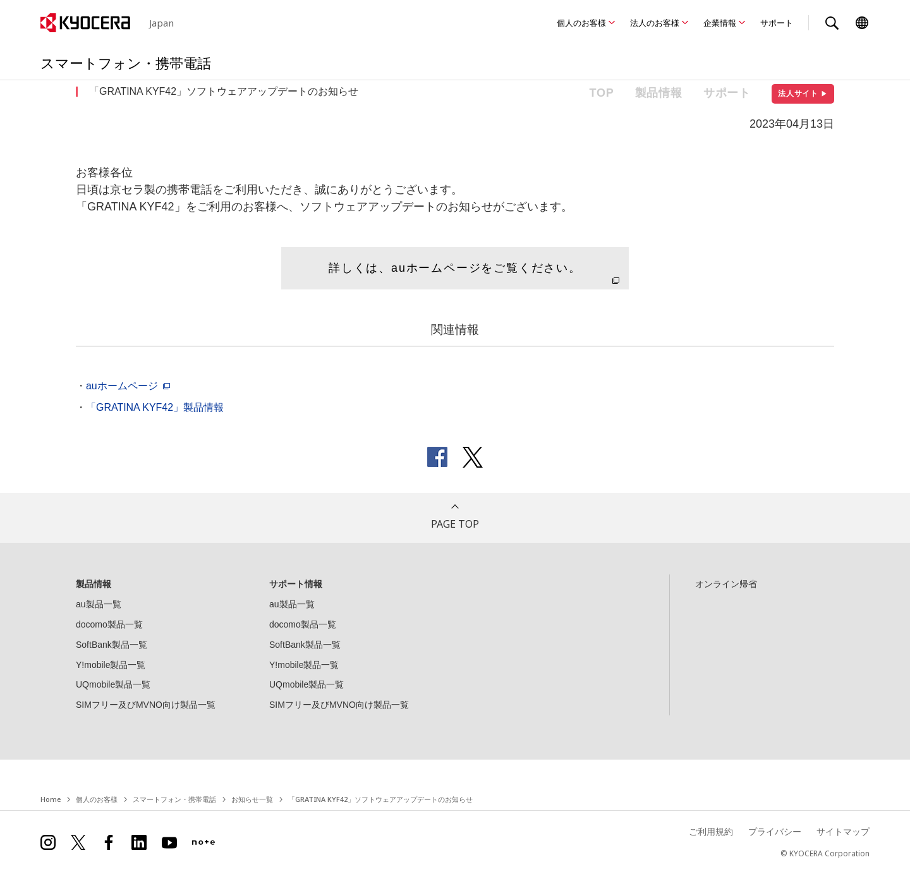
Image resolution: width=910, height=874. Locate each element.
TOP (602, 93)
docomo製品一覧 (109, 624)
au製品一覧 (98, 604)
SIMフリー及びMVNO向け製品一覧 (145, 705)
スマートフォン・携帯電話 (174, 799)
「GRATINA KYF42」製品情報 (155, 407)
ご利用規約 (711, 831)
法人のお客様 (654, 22)
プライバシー (774, 831)
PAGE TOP (455, 524)
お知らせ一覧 (252, 799)
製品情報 (658, 93)
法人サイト (803, 93)
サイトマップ (843, 831)
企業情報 (719, 22)
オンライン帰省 (726, 584)
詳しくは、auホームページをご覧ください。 (455, 268)
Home (50, 799)
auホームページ (122, 385)
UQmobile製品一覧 (113, 684)
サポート (776, 22)
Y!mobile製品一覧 (110, 665)
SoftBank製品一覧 (111, 645)
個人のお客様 (581, 22)
